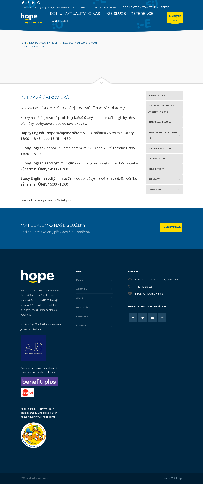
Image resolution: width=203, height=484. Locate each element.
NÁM (175, 18)
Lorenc (172, 478)
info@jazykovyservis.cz (149, 293)
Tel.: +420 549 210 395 (105, 7)
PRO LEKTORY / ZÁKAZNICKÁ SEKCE (146, 7)
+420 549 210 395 (143, 286)
